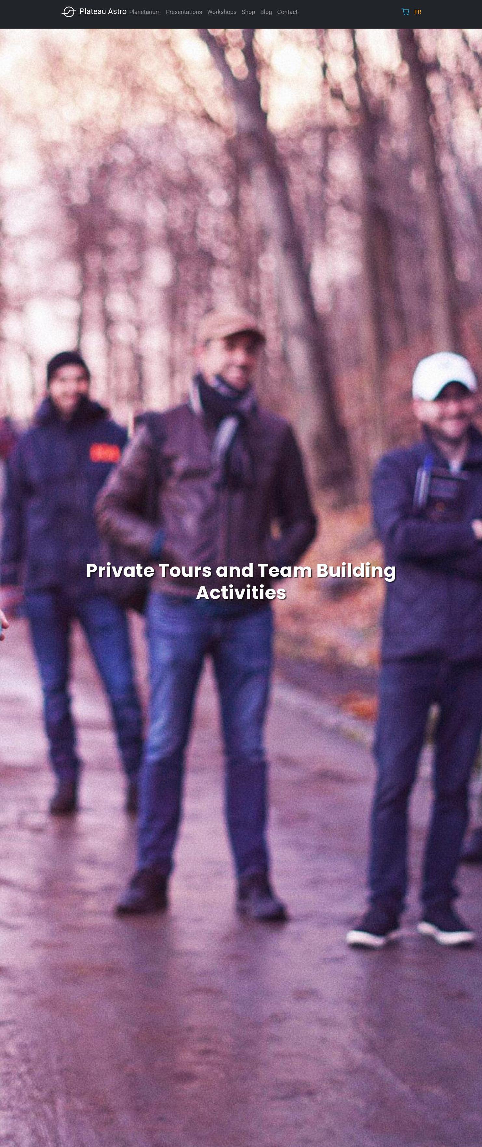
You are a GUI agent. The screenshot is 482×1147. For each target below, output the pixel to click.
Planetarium (145, 11)
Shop (248, 11)
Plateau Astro (94, 12)
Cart (405, 12)
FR (417, 11)
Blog (266, 11)
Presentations (184, 11)
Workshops (221, 11)
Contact (287, 11)
